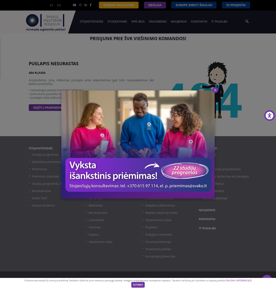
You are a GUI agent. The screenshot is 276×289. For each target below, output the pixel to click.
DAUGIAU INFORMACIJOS (239, 280)
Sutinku (138, 284)
